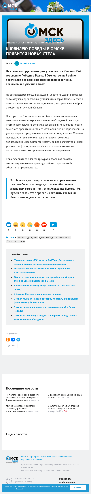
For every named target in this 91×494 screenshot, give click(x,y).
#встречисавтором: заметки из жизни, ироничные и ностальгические (20, 408)
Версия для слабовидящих (67, 480)
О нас (23, 456)
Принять (78, 487)
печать (60, 42)
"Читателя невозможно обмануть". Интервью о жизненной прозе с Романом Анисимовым (23, 397)
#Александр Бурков (28, 237)
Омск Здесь (10, 6)
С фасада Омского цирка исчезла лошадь (37, 293)
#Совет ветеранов (15, 241)
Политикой (19, 489)
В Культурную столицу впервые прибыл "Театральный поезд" (63, 407)
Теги (11, 237)
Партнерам (34, 456)
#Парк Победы (63, 237)
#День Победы (46, 237)
